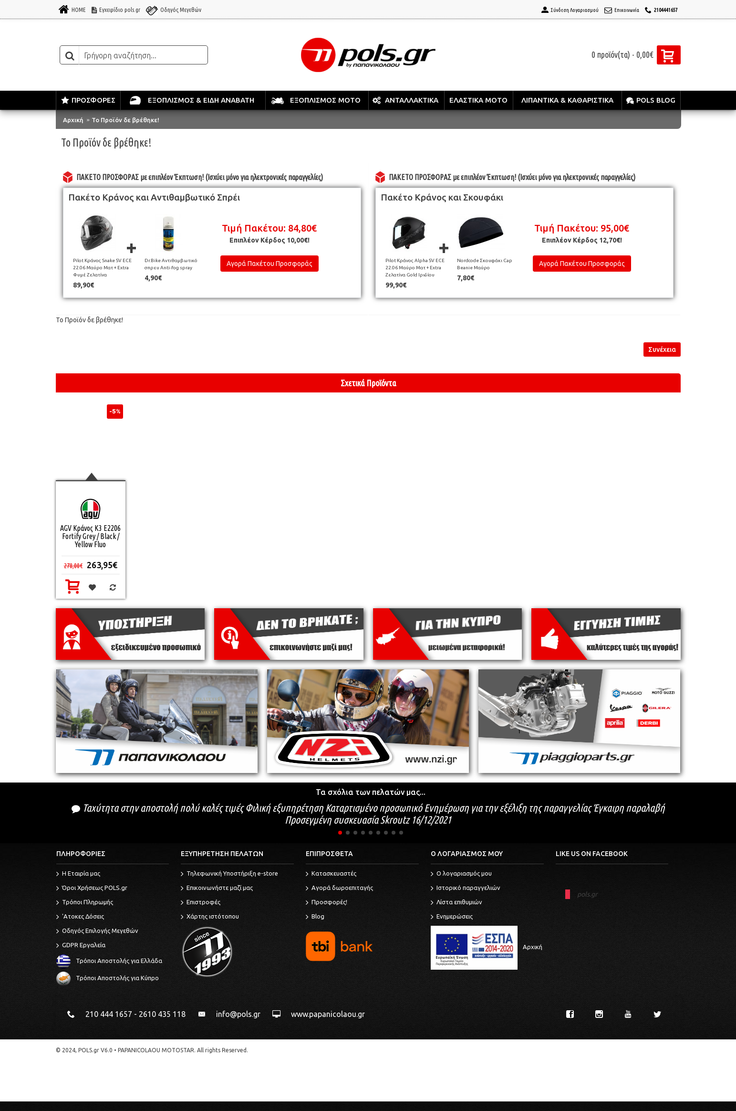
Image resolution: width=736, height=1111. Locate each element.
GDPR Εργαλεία (80, 946)
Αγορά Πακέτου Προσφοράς (269, 263)
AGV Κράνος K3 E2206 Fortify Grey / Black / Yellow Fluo (90, 536)
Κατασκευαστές (331, 874)
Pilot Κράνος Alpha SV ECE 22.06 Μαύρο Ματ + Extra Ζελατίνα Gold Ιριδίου (415, 267)
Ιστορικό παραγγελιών (465, 888)
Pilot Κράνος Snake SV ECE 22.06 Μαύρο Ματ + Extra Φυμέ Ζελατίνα (102, 267)
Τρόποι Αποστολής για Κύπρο (107, 977)
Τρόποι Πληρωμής (84, 903)
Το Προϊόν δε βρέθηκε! (125, 119)
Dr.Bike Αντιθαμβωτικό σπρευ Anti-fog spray (171, 264)
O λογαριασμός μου (461, 874)
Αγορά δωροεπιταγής (339, 888)
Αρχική (73, 119)
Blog (315, 917)
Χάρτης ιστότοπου (210, 917)
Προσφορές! (326, 903)
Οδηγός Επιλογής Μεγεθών (97, 931)
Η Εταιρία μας (78, 874)
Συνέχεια (662, 349)
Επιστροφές (200, 903)
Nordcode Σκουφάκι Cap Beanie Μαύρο (484, 264)
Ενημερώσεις (452, 917)
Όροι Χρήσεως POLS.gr (91, 888)
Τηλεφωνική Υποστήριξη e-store (229, 874)
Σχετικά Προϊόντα (368, 383)
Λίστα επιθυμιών (456, 903)
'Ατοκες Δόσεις (80, 917)
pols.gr (587, 894)
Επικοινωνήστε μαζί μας (217, 888)
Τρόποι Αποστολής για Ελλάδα (109, 960)
